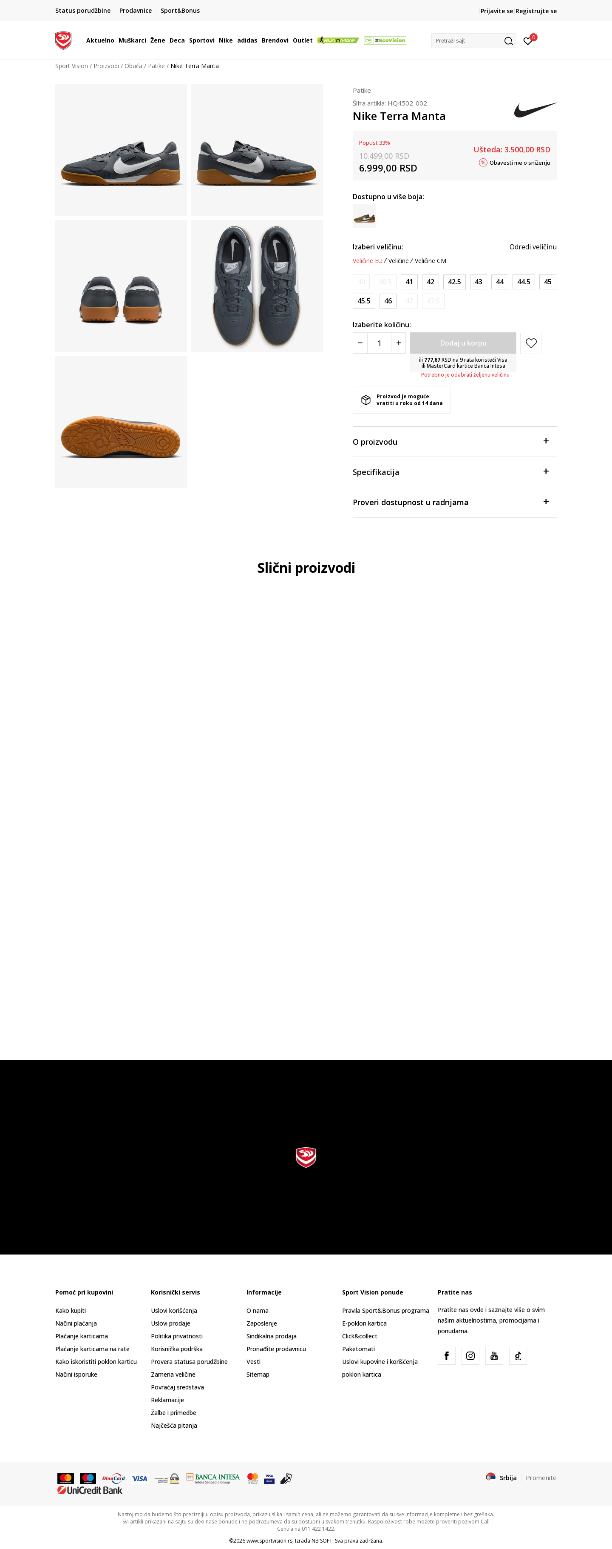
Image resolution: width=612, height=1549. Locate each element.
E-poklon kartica (364, 1323)
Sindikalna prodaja (271, 1336)
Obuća (133, 66)
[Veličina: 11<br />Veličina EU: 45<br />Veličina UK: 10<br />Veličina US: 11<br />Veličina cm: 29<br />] (547, 281)
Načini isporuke (76, 1374)
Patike (156, 66)
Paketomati (358, 1349)
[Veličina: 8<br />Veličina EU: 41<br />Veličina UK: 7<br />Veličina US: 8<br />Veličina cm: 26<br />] (409, 281)
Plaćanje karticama (81, 1336)
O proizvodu (450, 441)
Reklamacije (167, 1400)
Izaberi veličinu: (378, 247)
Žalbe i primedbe (173, 1413)
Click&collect (359, 1336)
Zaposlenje (261, 1323)
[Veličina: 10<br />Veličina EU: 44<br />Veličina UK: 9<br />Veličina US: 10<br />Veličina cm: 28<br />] (499, 281)
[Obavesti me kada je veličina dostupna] (361, 281)
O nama (257, 1310)
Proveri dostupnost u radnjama (450, 501)
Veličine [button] (398, 260)
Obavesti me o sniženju (520, 162)
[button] (473, 40)
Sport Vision (71, 66)
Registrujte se (536, 11)
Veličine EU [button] (367, 260)
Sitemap (257, 1374)
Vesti (253, 1362)
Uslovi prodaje (170, 1323)
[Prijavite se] (528, 40)
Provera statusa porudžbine (189, 1362)
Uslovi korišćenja (174, 1310)
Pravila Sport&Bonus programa (385, 1310)
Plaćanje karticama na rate (92, 1349)
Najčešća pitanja (174, 1425)
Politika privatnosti (177, 1336)
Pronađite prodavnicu (276, 1349)
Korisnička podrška (177, 1349)
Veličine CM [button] (430, 260)
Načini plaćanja (76, 1323)
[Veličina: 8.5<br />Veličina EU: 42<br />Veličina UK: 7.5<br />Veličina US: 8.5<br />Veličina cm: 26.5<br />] (430, 281)
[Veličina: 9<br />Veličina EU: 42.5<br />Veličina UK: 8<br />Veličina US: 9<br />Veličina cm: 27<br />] (454, 281)
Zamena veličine (173, 1374)
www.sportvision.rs (269, 1540)
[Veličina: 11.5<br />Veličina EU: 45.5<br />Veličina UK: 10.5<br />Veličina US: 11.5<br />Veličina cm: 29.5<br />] (364, 301)
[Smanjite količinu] (360, 343)
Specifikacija (450, 471)
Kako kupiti (70, 1310)
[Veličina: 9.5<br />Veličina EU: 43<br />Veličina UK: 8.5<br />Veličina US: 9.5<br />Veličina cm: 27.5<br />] (478, 281)
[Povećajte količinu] (398, 343)
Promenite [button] (541, 1477)
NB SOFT (322, 1540)
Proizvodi (106, 66)
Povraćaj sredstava (177, 1387)
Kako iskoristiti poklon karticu (96, 1362)
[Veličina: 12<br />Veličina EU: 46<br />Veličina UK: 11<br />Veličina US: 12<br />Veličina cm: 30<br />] (388, 301)
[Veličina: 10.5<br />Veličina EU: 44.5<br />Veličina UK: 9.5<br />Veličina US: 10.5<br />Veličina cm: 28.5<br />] (524, 281)
